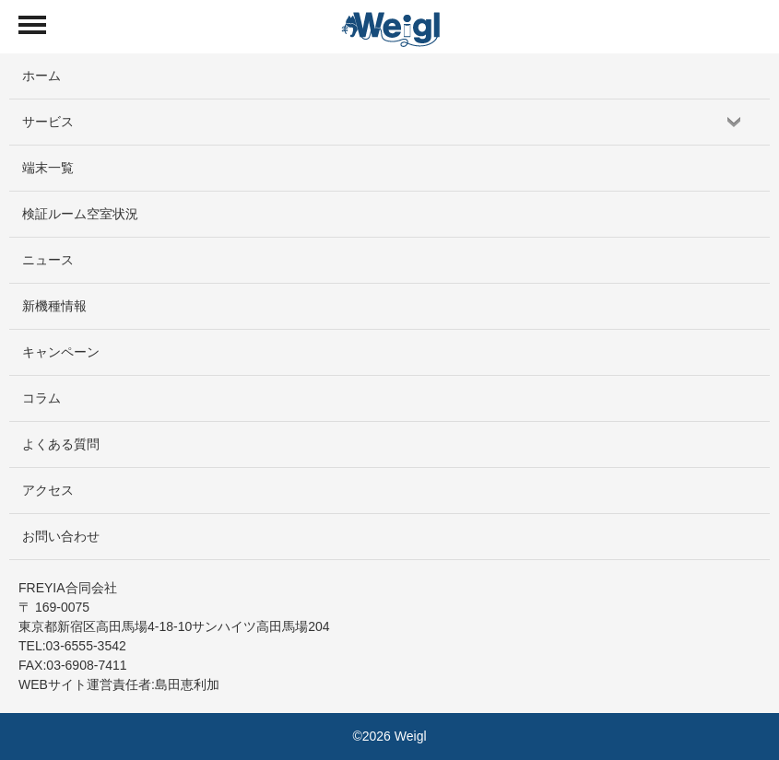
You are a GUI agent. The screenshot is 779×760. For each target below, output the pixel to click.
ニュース (48, 259)
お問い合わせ (61, 536)
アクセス (48, 490)
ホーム (41, 75)
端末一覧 (48, 167)
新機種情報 (54, 305)
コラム (41, 398)
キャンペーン (61, 352)
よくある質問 (61, 444)
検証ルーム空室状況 (80, 213)
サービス (48, 121)
